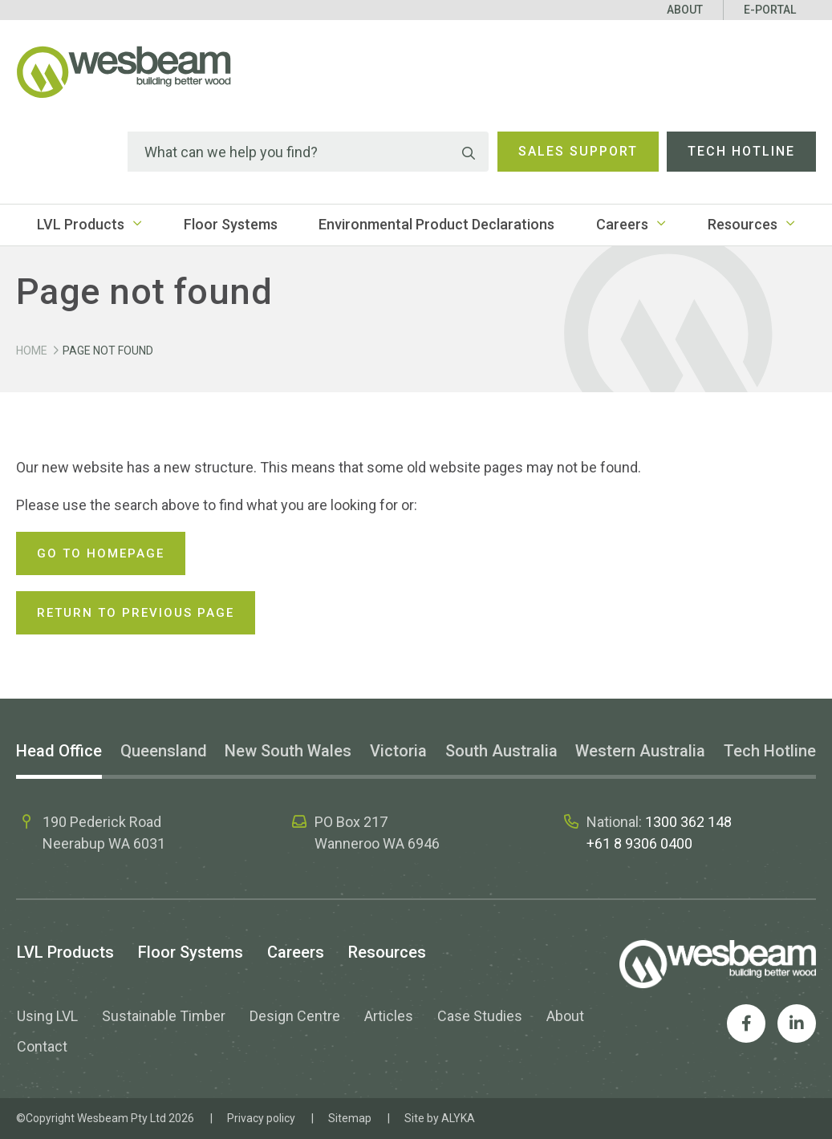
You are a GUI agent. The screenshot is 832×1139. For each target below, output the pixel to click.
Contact (42, 1046)
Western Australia (640, 750)
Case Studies (479, 1015)
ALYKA (458, 1118)
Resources (742, 224)
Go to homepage (100, 553)
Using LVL (47, 1015)
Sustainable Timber (163, 1015)
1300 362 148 (688, 821)
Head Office (59, 750)
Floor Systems (231, 224)
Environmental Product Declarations (436, 224)
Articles (388, 1015)
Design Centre (295, 1015)
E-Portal (770, 9)
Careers (622, 224)
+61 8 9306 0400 (639, 843)
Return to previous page (135, 613)
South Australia (501, 750)
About (685, 9)
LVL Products (80, 224)
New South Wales (288, 750)
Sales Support (578, 151)
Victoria (398, 750)
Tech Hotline (741, 151)
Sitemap (349, 1118)
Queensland (163, 750)
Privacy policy (261, 1118)
